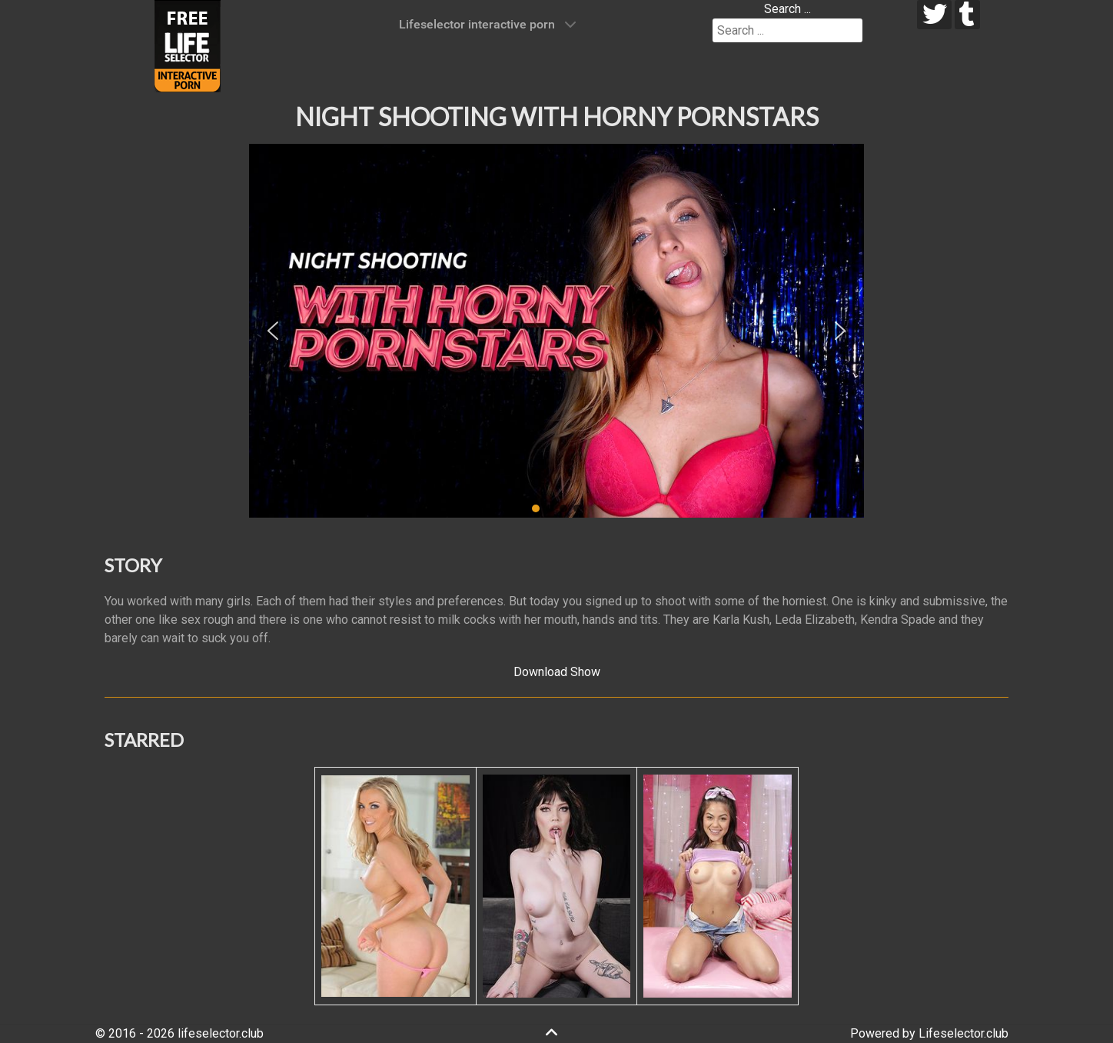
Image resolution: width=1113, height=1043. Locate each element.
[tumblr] (967, 14)
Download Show (556, 672)
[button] (273, 330)
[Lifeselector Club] (187, 45)
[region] (556, 330)
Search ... (787, 9)
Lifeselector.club (963, 1033)
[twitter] (934, 14)
